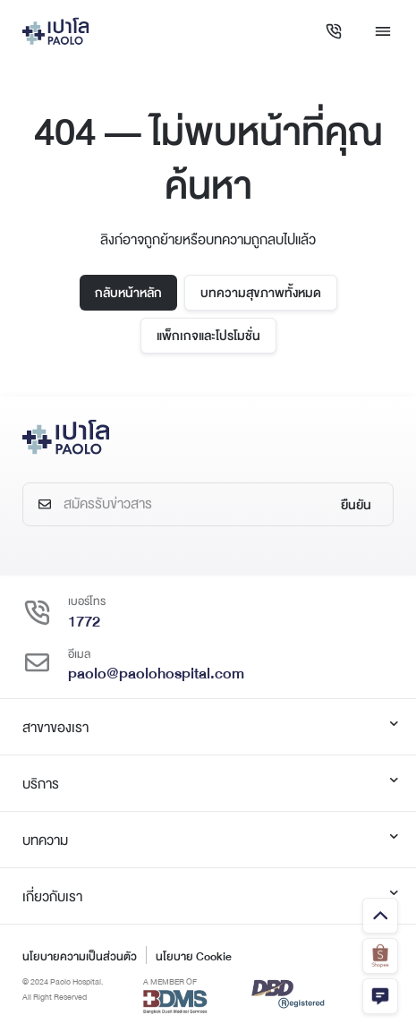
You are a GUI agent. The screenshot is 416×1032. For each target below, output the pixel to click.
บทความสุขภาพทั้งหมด (260, 292)
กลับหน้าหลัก (128, 292)
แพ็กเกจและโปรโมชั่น (208, 335)
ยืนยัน (356, 505)
